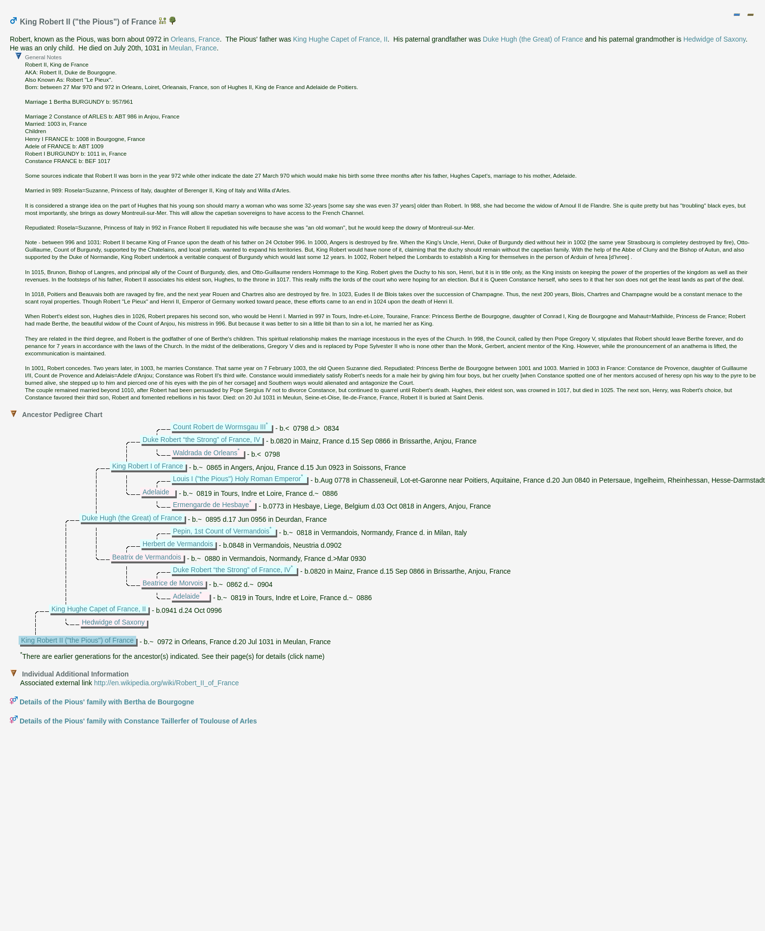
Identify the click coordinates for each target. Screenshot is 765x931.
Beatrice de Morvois (173, 583)
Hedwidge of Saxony (714, 39)
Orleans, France (194, 39)
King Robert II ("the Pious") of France (77, 640)
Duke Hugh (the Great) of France (533, 39)
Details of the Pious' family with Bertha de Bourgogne (107, 702)
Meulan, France (192, 48)
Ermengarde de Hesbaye (211, 505)
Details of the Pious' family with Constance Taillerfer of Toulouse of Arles (138, 721)
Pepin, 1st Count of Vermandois (221, 531)
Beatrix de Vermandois (146, 557)
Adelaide (156, 492)
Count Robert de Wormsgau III (219, 427)
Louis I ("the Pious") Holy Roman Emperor (237, 479)
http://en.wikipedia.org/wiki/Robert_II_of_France (166, 683)
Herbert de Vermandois (178, 544)
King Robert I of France (147, 466)
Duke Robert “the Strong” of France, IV (201, 439)
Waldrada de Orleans (205, 453)
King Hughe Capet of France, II (340, 39)
